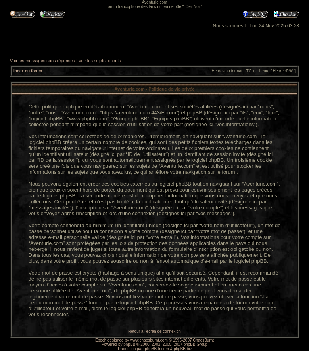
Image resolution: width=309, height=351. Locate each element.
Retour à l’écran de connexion (154, 331)
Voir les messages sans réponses (42, 60)
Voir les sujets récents (100, 60)
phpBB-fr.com (157, 349)
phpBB (129, 344)
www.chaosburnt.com (149, 340)
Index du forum (27, 71)
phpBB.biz (183, 349)
